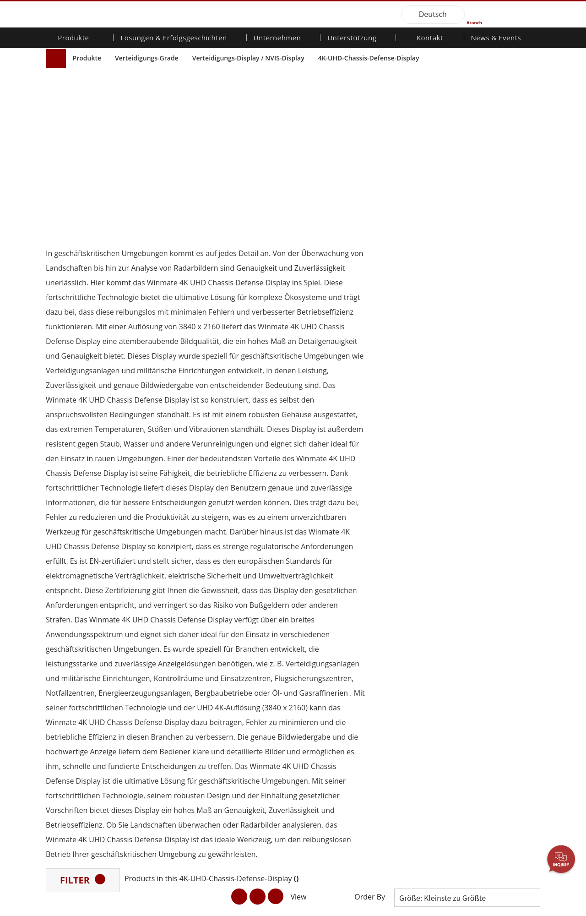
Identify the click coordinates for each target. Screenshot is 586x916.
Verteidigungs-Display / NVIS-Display (248, 58)
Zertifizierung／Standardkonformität (495, 690)
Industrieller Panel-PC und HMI (83, 655)
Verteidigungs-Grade (147, 58)
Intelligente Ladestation (169, 855)
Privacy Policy (108, 909)
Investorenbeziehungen (252, 635)
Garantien (314, 626)
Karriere (229, 652)
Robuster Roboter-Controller (79, 730)
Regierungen (154, 830)
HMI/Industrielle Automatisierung (159, 674)
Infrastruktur (154, 771)
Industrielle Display (80, 642)
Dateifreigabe (319, 669)
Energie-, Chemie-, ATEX (169, 662)
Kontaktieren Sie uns (412, 626)
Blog (471, 711)
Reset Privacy (157, 909)
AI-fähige (148, 653)
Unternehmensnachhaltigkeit (252, 643)
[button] (280, 575)
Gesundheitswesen (163, 796)
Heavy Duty (152, 838)
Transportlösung (159, 696)
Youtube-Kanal (486, 669)
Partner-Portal (320, 652)
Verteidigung (154, 762)
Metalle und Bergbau (165, 847)
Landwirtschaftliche (163, 687)
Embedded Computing (85, 692)
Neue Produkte (487, 626)
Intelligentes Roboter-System (166, 784)
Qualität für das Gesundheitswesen (80, 705)
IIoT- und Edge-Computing (157, 742)
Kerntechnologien (490, 702)
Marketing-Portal (324, 660)
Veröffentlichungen (492, 652)
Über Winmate (239, 626)
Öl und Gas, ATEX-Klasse (78, 746)
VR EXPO (477, 678)
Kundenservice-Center (332, 643)
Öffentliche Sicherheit (166, 729)
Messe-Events (485, 660)
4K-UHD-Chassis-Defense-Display (368, 58)
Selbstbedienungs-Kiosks (162, 817)
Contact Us (62, 909)
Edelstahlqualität (76, 767)
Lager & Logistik (158, 754)
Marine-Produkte (77, 717)
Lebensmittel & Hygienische (157, 708)
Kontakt (430, 38)
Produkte (87, 58)
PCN (471, 643)
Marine (146, 720)
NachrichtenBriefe (491, 635)
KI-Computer (71, 758)
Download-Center (325, 635)
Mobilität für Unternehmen (73, 630)
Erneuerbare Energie (165, 805)
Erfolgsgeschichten (163, 864)
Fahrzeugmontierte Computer (80, 680)
